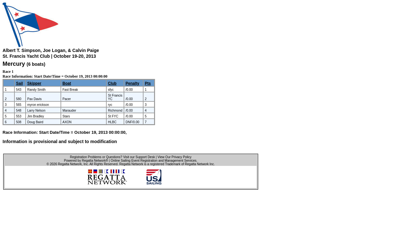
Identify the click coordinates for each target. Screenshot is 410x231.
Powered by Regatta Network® (86, 160)
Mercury (14, 64)
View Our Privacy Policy (175, 157)
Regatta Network (70, 164)
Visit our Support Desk (139, 157)
